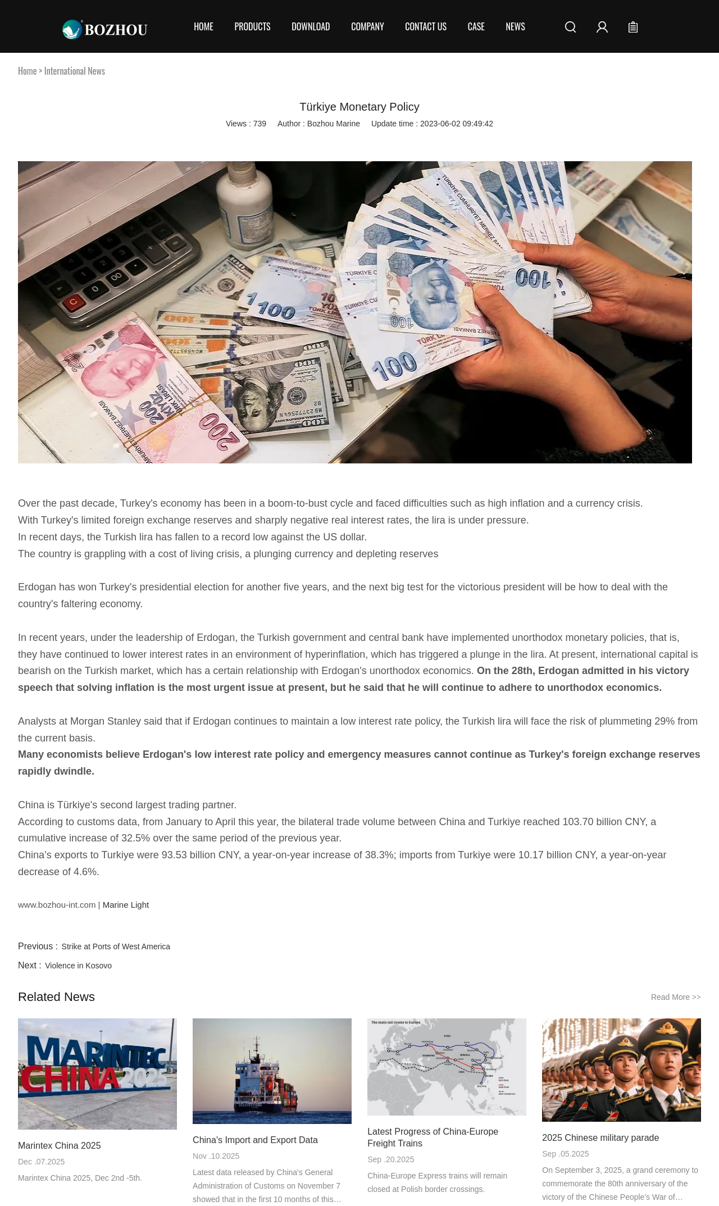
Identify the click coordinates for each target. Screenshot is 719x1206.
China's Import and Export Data (255, 1140)
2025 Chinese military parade (600, 1138)
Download (311, 26)
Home (203, 26)
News (515, 26)
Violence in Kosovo (78, 965)
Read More (676, 997)
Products (252, 26)
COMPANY (367, 26)
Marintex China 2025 (59, 1145)
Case (476, 26)
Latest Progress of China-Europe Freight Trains (432, 1137)
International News (74, 71)
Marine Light (124, 904)
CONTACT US (426, 26)
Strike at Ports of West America (116, 946)
